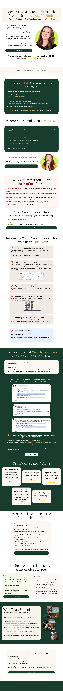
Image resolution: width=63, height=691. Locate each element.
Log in (59, 1)
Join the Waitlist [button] (19, 50)
